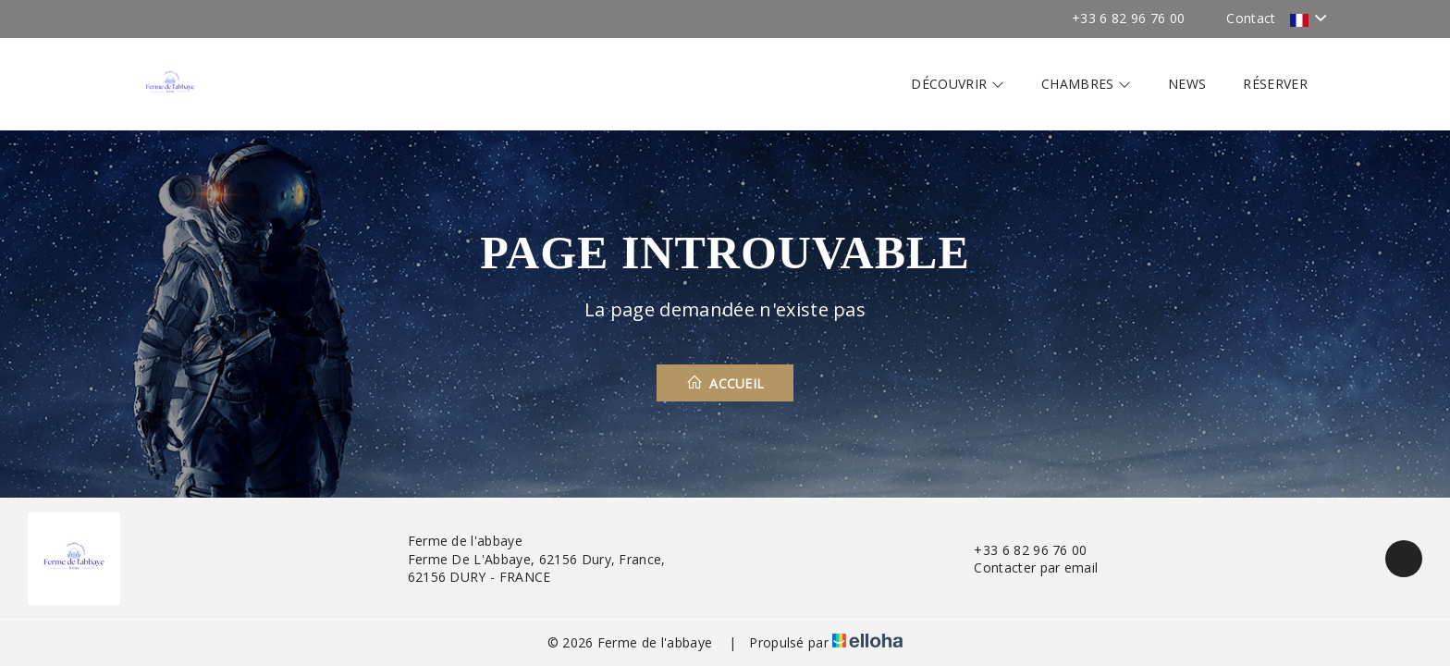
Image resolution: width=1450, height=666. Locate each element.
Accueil (725, 383)
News (1187, 83)
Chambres (1086, 83)
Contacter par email (1025, 567)
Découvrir (957, 83)
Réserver (1275, 83)
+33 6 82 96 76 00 (1019, 550)
